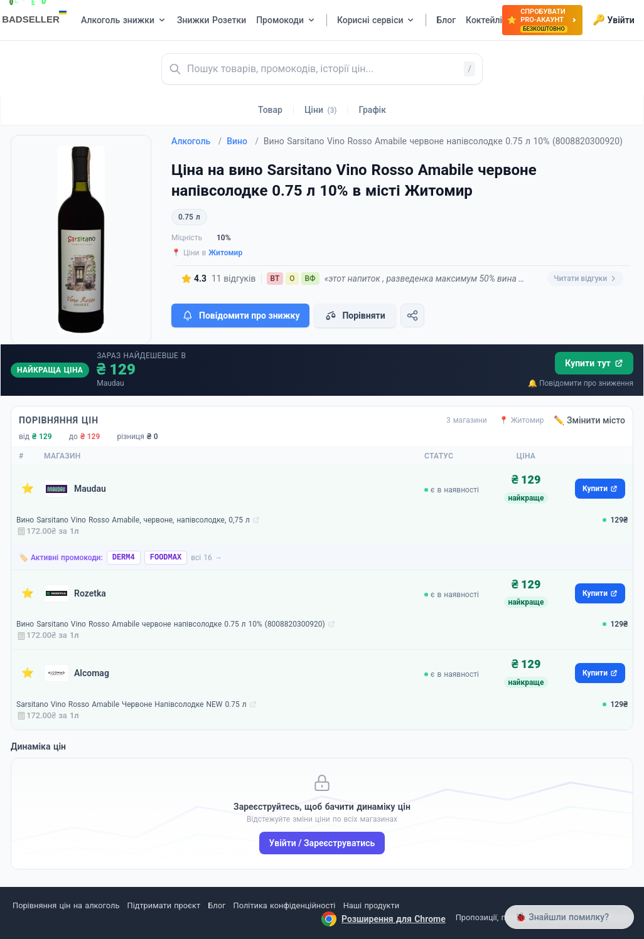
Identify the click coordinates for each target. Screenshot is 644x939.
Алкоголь (196, 141)
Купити (600, 488)
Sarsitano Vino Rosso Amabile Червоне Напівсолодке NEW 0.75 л (131, 704)
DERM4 (123, 557)
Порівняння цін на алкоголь (66, 905)
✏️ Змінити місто (589, 420)
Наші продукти (371, 905)
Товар (270, 110)
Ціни (320, 110)
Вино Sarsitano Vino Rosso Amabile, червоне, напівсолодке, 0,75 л (133, 520)
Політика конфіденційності (284, 905)
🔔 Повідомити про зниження (580, 383)
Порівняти (355, 315)
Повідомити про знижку (240, 315)
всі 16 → (206, 557)
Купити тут (594, 363)
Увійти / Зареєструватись (322, 843)
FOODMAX (165, 557)
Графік (372, 110)
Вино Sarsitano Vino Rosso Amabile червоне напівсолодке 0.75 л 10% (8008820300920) (170, 624)
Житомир (225, 252)
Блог (216, 905)
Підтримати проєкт (163, 905)
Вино (243, 141)
